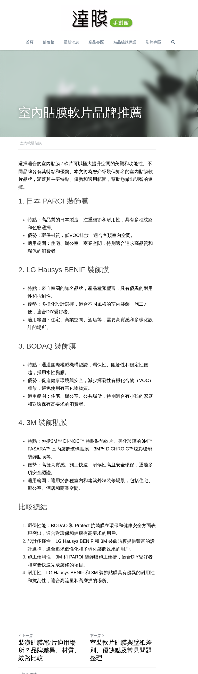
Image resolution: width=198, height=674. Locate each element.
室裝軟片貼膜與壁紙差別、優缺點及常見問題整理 (139, 622)
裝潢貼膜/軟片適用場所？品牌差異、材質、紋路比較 (56, 622)
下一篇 (109, 612)
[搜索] (173, 42)
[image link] (100, 18)
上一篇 (25, 612)
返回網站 (27, 643)
